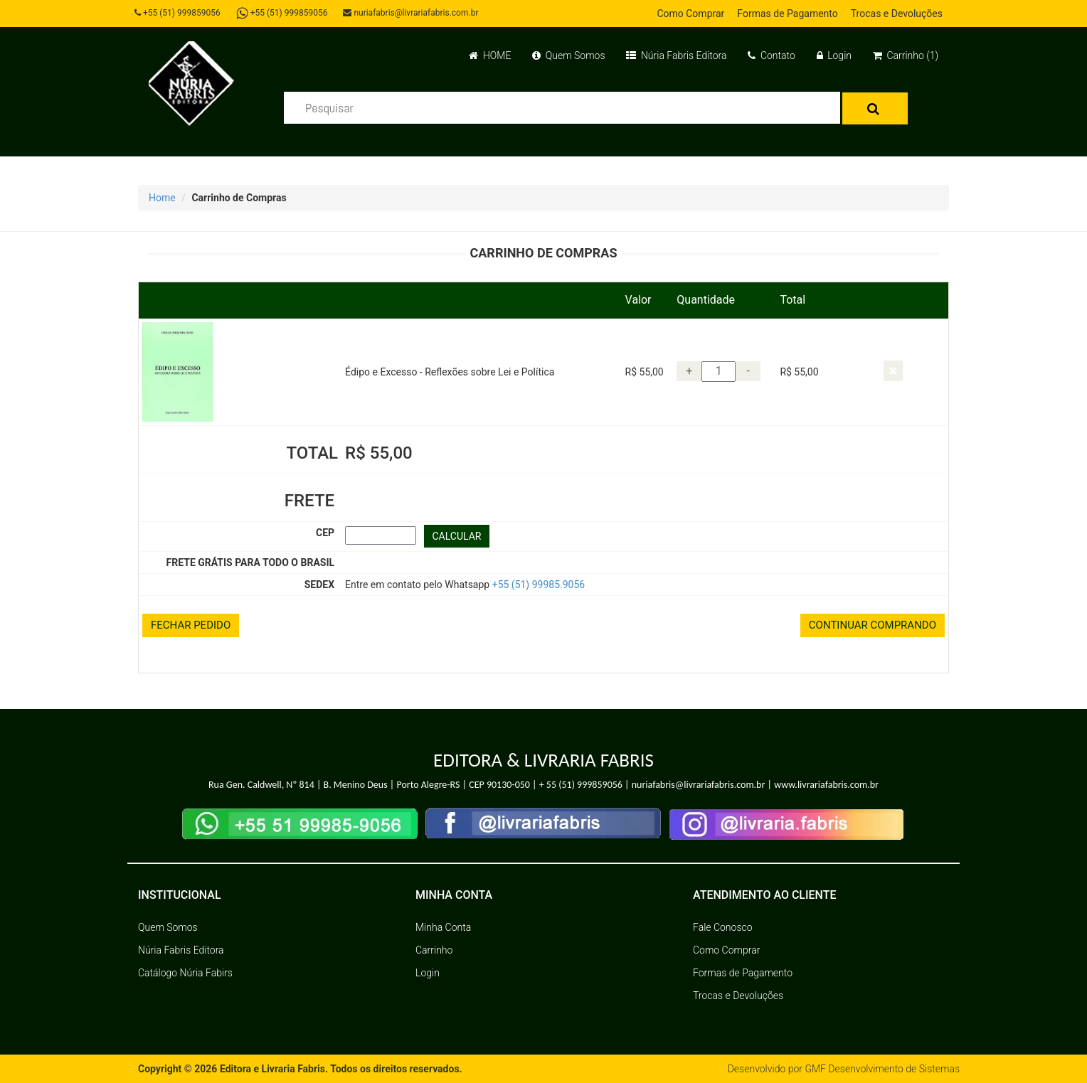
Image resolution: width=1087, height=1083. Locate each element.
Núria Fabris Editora (676, 55)
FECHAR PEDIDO (190, 625)
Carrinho (433, 950)
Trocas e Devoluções (897, 13)
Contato (771, 55)
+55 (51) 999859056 (177, 13)
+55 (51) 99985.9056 (538, 584)
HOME (490, 55)
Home (162, 197)
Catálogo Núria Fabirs (185, 972)
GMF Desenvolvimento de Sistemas (882, 1068)
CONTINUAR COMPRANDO (872, 625)
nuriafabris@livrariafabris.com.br (410, 13)
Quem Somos (568, 55)
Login (834, 55)
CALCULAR (457, 536)
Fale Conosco (723, 927)
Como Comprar (690, 13)
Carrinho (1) (905, 55)
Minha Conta (443, 927)
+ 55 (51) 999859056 (580, 785)
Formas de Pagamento (787, 13)
